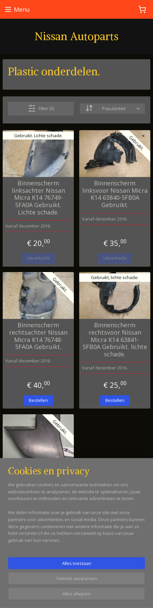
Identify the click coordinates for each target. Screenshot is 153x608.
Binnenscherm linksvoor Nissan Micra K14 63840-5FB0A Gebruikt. (115, 194)
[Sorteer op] (112, 108)
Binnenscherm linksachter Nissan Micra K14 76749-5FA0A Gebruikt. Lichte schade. (38, 198)
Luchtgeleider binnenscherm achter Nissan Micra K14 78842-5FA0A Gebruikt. (38, 477)
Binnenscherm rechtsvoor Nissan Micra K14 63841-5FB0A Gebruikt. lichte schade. (115, 340)
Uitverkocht (38, 258)
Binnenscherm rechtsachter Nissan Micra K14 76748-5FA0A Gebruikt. (38, 336)
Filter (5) (41, 108)
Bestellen (38, 400)
